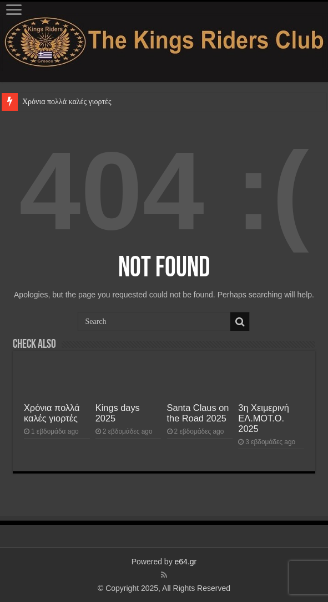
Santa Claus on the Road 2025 (198, 413)
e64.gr (186, 561)
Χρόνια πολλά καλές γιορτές (66, 101)
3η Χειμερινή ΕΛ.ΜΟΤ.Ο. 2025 (263, 418)
